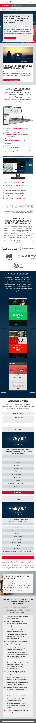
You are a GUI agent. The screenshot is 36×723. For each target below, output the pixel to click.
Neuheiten (18, 421)
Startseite (4, 9)
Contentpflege (18, 417)
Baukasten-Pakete (18, 413)
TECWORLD (8, 2)
